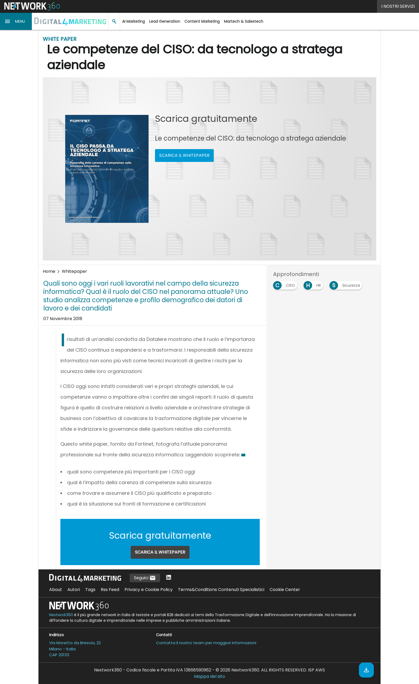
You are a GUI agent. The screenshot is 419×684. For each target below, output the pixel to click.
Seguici (145, 578)
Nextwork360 (61, 614)
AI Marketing (133, 21)
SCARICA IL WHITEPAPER (184, 155)
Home (49, 271)
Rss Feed (110, 589)
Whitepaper (74, 271)
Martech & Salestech (243, 21)
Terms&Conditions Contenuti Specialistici (221, 589)
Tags (90, 589)
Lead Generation (164, 21)
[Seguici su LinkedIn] (168, 577)
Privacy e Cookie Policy (149, 589)
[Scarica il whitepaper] (366, 670)
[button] (16, 21)
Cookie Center (285, 589)
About (55, 589)
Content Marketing (202, 21)
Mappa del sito (209, 676)
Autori (73, 589)
